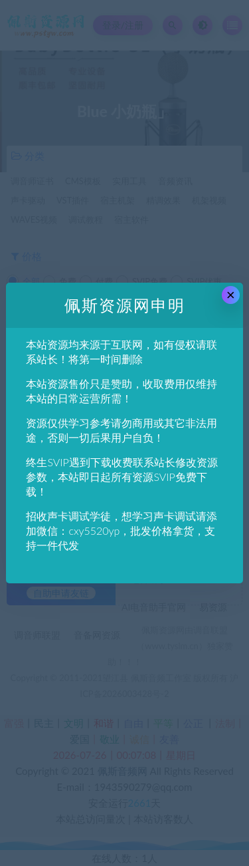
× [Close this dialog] (230, 295)
